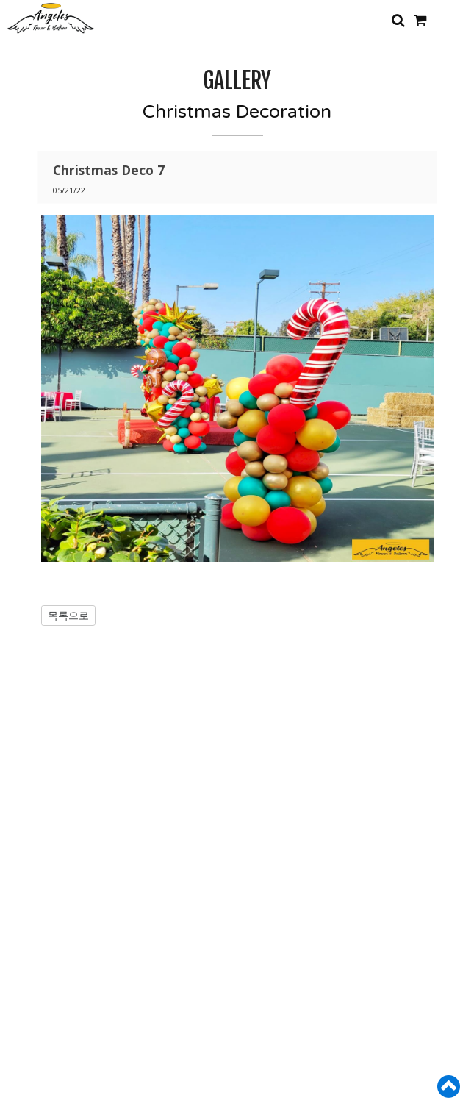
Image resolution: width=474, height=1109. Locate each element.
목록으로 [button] (68, 615)
